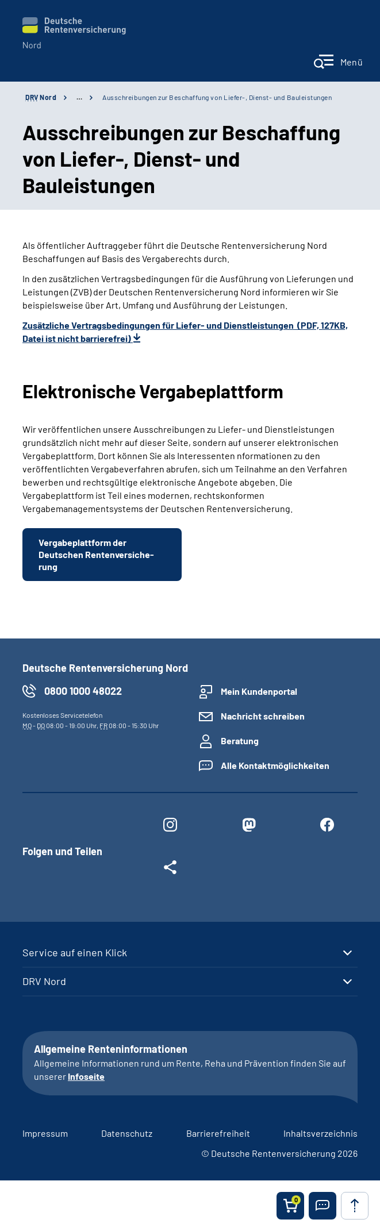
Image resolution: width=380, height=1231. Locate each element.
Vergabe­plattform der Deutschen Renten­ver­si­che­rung (96, 554)
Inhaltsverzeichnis (320, 1133)
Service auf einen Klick (74, 952)
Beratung (240, 740)
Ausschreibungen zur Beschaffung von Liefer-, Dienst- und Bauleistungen (217, 97)
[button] (322, 1206)
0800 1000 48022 (83, 690)
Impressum (45, 1133)
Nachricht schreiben (263, 715)
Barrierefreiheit (218, 1133)
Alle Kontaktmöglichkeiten (275, 765)
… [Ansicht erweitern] (79, 97)
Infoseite (86, 1076)
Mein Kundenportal (259, 691)
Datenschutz (126, 1133)
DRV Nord (44, 981)
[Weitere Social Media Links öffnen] (170, 869)
